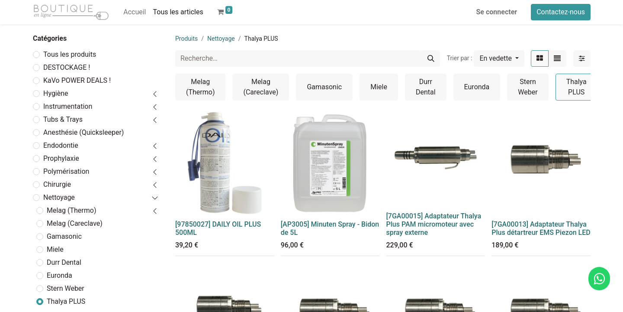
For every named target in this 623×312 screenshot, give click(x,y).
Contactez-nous (560, 12)
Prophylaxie (61, 158)
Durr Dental (64, 262)
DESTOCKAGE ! (66, 67)
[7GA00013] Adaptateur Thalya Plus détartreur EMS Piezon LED (540, 228)
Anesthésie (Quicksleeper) (83, 132)
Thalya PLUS (66, 301)
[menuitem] (134, 12)
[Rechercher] (431, 58)
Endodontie (60, 145)
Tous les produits (69, 54)
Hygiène (55, 93)
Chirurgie (57, 184)
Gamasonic (64, 236)
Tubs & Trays (63, 119)
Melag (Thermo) (71, 210)
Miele (55, 249)
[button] (499, 58)
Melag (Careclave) (75, 223)
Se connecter (496, 12)
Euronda (59, 275)
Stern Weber (65, 288)
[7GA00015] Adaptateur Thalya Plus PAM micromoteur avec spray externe (434, 224)
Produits (186, 38)
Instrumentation (67, 106)
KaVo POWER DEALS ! (77, 80)
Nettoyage (59, 197)
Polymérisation (66, 171)
